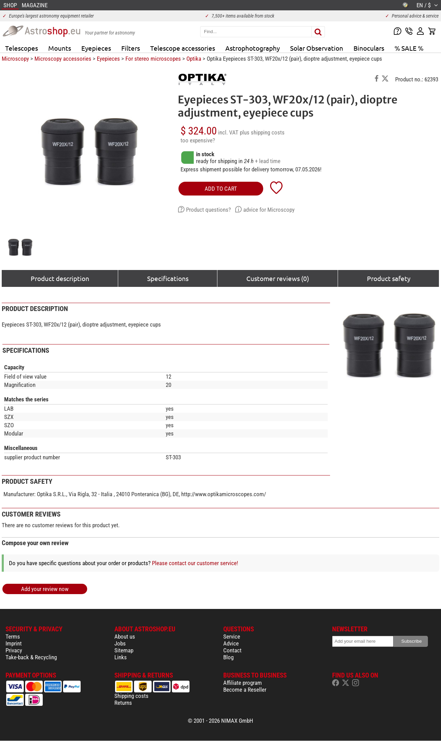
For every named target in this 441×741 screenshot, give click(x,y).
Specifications (167, 278)
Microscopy (15, 58)
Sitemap (123, 650)
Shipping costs (131, 695)
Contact (232, 650)
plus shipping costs (262, 132)
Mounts (59, 48)
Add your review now (45, 588)
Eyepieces (96, 48)
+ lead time (267, 161)
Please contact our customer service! (195, 563)
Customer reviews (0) (277, 278)
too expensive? (198, 140)
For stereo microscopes (153, 58)
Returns (123, 702)
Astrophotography (252, 48)
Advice (231, 643)
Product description (60, 278)
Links (120, 657)
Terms (13, 636)
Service (231, 636)
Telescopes (21, 48)
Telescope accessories (182, 48)
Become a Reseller (244, 689)
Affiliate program (242, 682)
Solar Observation (316, 48)
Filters (130, 48)
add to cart (221, 188)
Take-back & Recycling (31, 657)
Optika (193, 58)
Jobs (120, 643)
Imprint (14, 643)
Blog (228, 657)
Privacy (14, 650)
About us (124, 636)
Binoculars (368, 48)
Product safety (388, 278)
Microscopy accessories (62, 58)
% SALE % (408, 48)
